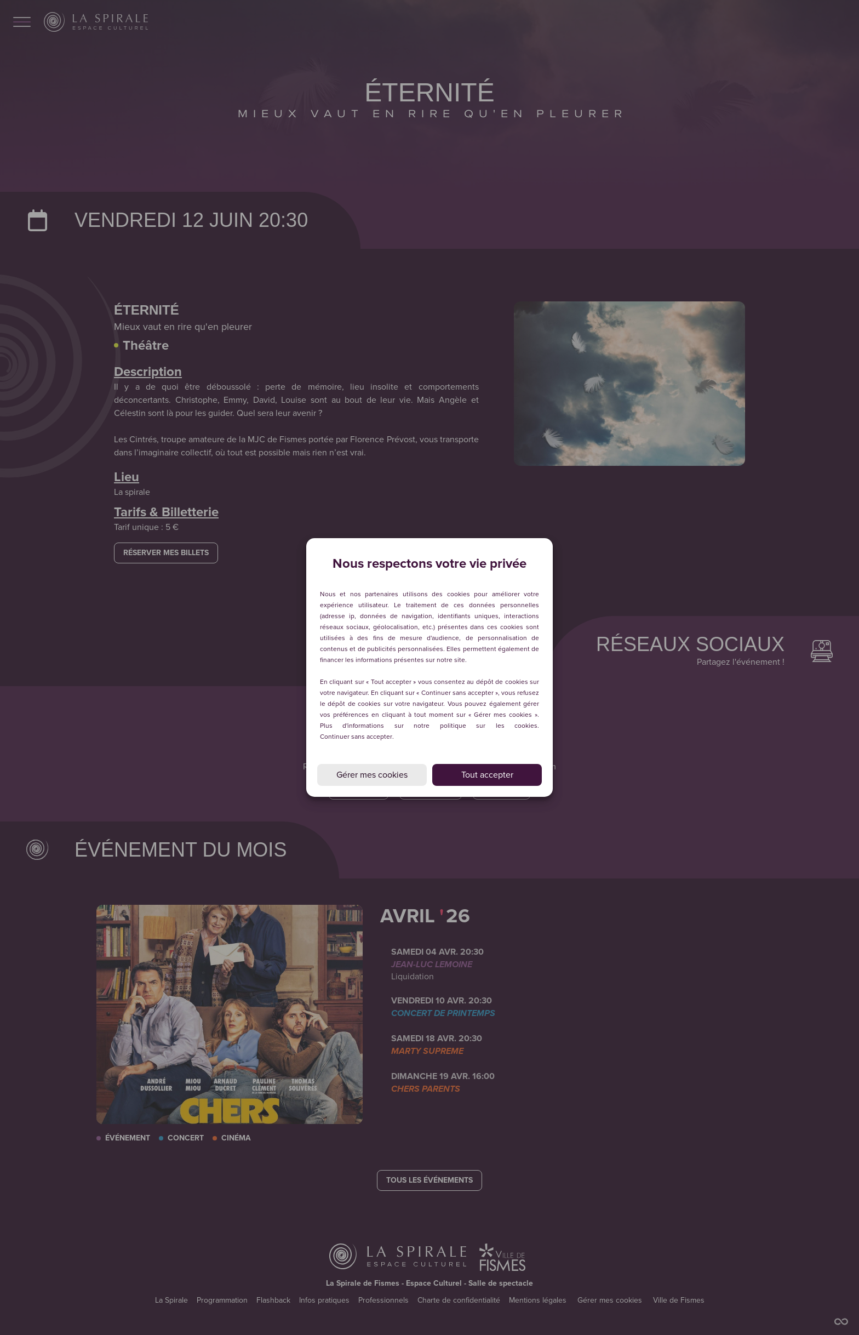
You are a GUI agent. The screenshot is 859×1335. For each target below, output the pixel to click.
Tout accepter (487, 774)
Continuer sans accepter (356, 736)
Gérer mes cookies (372, 774)
